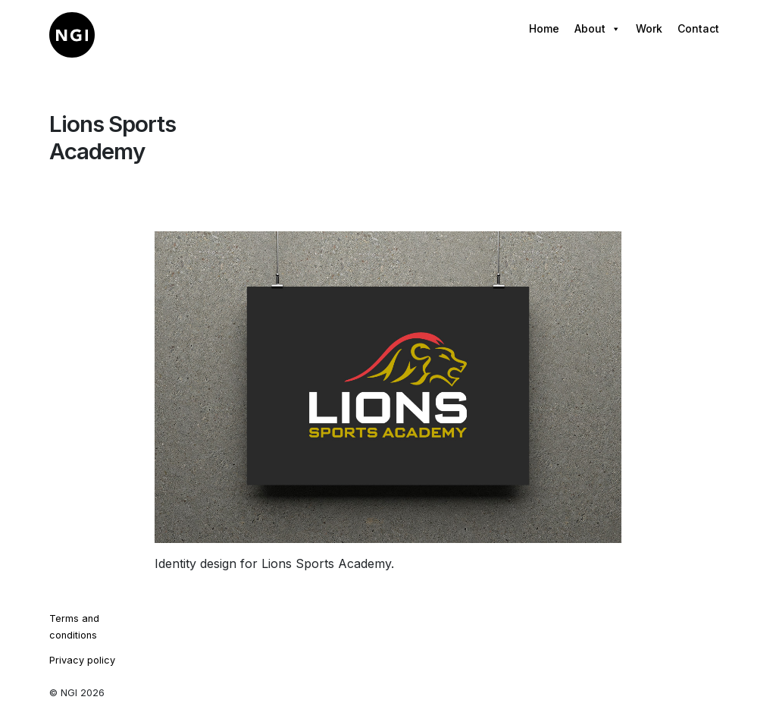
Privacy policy (82, 660)
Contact (698, 28)
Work (649, 28)
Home (544, 28)
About (597, 29)
